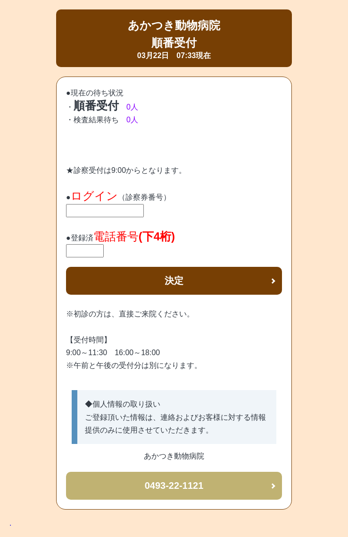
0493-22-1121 (174, 485)
